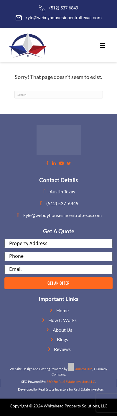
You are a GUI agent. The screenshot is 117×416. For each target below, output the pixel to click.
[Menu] (102, 45)
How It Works (62, 320)
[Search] (58, 94)
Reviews (62, 349)
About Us (62, 330)
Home (62, 310)
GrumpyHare (83, 369)
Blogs (62, 339)
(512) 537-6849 (63, 8)
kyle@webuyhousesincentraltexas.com (63, 17)
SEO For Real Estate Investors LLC (71, 381)
